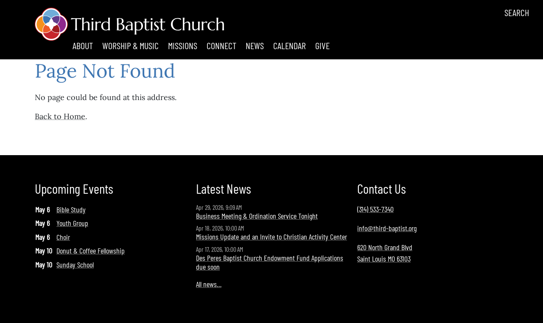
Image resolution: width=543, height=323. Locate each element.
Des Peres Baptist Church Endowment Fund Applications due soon (269, 262)
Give (322, 45)
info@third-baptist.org (387, 228)
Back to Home (60, 116)
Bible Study (71, 209)
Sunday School (75, 264)
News (255, 45)
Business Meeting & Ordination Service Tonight (257, 215)
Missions (182, 45)
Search (516, 12)
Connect (221, 45)
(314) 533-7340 (375, 209)
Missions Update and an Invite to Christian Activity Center (271, 236)
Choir (63, 237)
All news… (208, 284)
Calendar (289, 45)
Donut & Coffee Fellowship (90, 250)
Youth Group (72, 223)
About (83, 45)
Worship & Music (130, 45)
